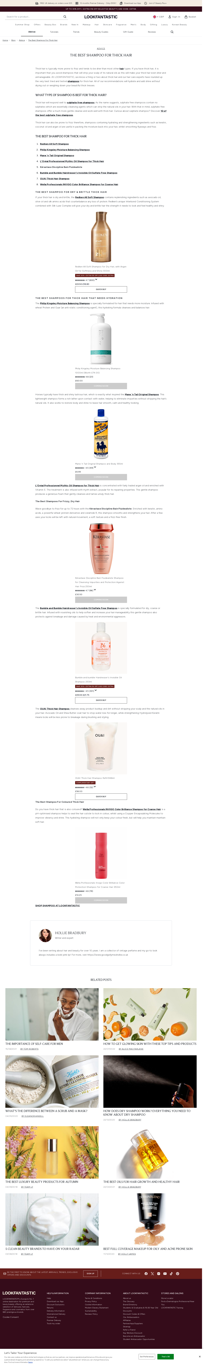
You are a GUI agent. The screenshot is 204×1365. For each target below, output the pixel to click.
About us (127, 1298)
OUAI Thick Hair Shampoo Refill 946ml (95, 778)
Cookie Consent (11, 1317)
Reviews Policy (91, 1314)
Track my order (53, 1323)
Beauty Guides (101, 32)
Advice (31, 31)
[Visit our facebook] (146, 1273)
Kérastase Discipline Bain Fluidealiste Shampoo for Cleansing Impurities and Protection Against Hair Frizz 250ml (99, 582)
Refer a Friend (129, 1330)
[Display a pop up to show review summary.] (96, 279)
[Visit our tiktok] (171, 1273)
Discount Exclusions (55, 1304)
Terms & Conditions (93, 1298)
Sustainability (91, 1311)
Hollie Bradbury (70, 933)
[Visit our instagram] (159, 1273)
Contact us (52, 1317)
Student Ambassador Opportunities (139, 1339)
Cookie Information (93, 1304)
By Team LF (27, 1187)
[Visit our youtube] (165, 1273)
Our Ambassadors (131, 1317)
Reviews (152, 32)
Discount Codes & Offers (134, 1314)
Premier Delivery (54, 1320)
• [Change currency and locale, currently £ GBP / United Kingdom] (158, 16)
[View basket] (190, 16)
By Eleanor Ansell (33, 1116)
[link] (174, 16)
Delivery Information (56, 1311)
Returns (50, 1308)
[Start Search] (64, 17)
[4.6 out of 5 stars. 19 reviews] (84, 891)
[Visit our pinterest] (177, 1273)
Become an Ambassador (134, 1336)
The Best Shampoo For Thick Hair (43, 40)
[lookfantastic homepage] (101, 16)
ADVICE (101, 48)
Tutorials (54, 32)
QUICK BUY (101, 289)
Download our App (55, 1301)
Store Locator (167, 1298)
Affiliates (127, 1320)
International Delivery (56, 1314)
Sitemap (126, 1327)
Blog (13, 40)
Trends (76, 32)
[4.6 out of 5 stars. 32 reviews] (84, 787)
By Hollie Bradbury (130, 1120)
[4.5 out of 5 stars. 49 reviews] (84, 468)
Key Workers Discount (132, 1333)
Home (5, 40)
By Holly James (127, 1254)
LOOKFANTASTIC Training (172, 1308)
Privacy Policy (91, 1301)
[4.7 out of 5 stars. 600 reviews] (85, 280)
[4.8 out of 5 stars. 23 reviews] (84, 377)
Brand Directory (130, 1304)
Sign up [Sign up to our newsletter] (90, 1273)
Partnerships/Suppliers (133, 1323)
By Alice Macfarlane (131, 1049)
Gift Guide (128, 32)
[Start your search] (36, 17)
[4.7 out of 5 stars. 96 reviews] (84, 590)
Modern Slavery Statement (97, 1308)
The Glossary (128, 1301)
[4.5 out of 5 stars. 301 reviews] (84, 691)
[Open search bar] (172, 32)
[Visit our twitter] (152, 1273)
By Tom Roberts (29, 1049)
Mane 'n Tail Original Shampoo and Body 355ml (99, 464)
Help (49, 1298)
